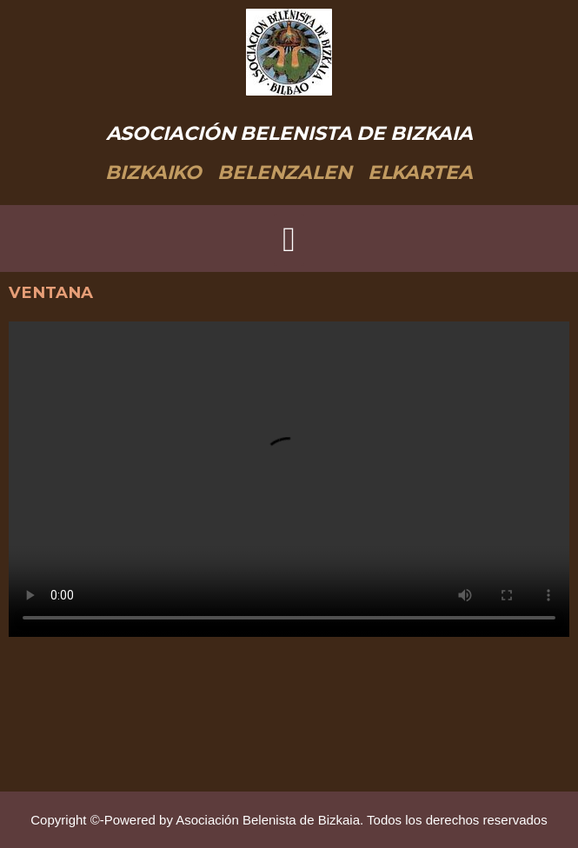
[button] (289, 240)
